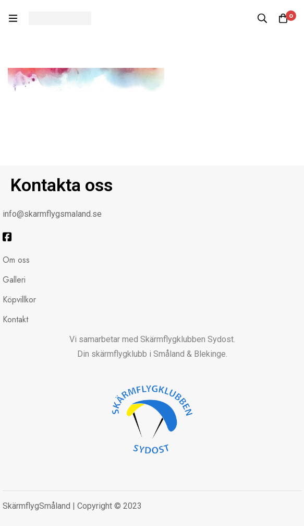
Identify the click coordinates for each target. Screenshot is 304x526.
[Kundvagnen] (283, 18)
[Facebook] (7, 237)
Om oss (16, 260)
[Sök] (262, 18)
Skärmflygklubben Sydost (187, 339)
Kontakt (15, 319)
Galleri (14, 280)
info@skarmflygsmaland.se (52, 214)
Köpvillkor (19, 300)
